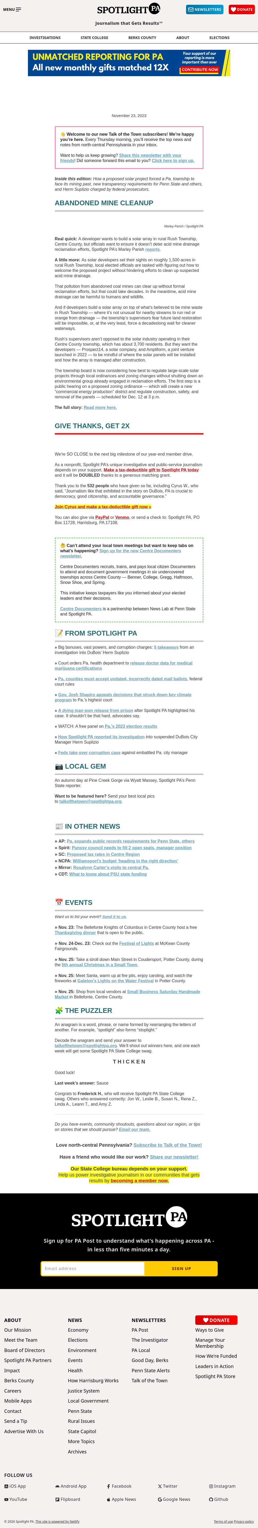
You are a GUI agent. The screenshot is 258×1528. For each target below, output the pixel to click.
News (75, 1320)
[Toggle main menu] (12, 9)
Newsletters (149, 1320)
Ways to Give (209, 1330)
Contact (12, 1411)
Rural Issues (81, 1421)
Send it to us (114, 916)
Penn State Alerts (151, 1371)
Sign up (181, 1268)
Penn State (80, 1411)
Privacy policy (244, 1522)
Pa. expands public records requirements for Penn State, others (131, 841)
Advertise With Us (23, 1431)
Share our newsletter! (174, 1157)
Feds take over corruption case (89, 752)
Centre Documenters (81, 609)
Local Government (88, 1401)
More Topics (81, 1441)
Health (75, 1371)
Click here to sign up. (173, 160)
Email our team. (134, 1129)
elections (220, 38)
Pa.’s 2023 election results (131, 726)
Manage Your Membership (210, 1343)
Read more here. (100, 407)
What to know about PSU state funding (108, 874)
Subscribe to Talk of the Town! (168, 1145)
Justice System (84, 1391)
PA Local (141, 1350)
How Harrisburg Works (93, 1381)
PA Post (140, 1330)
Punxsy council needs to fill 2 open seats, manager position (132, 848)
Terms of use (223, 1522)
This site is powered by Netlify (57, 1521)
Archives (77, 1452)
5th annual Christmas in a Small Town (99, 965)
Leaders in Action (214, 1366)
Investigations (45, 38)
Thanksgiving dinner (75, 932)
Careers (12, 1391)
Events (75, 1360)
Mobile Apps (18, 1401)
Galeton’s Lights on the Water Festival (115, 981)
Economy (78, 1330)
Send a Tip (15, 1421)
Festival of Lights (136, 943)
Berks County (142, 38)
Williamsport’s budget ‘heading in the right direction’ (125, 861)
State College (94, 38)
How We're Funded (216, 1356)
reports (152, 249)
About (182, 38)
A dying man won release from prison (95, 710)
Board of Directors (24, 1350)
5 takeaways (166, 647)
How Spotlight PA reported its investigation (101, 737)
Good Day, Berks (150, 1360)
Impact (12, 1371)
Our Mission (17, 1330)
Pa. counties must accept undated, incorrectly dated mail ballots (122, 679)
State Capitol (82, 1431)
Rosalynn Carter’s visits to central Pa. (111, 867)
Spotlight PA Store (215, 1376)
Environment (82, 1350)
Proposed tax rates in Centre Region (103, 854)
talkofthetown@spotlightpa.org (90, 801)
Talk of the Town (150, 1381)
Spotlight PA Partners (27, 1360)
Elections (78, 1340)
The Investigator (150, 1340)
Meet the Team (20, 1340)
